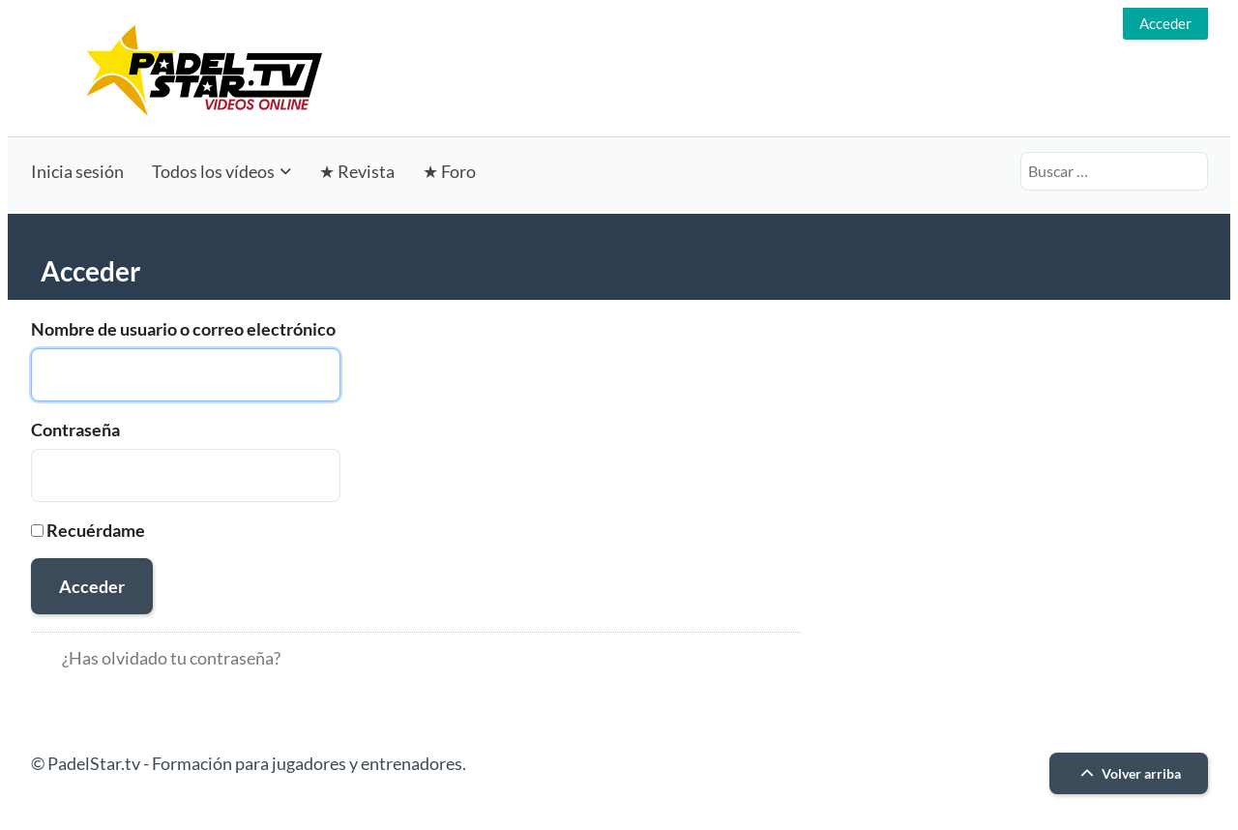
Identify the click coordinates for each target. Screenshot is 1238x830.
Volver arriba (1128, 773)
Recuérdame (95, 530)
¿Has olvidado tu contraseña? (171, 657)
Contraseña (75, 429)
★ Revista (357, 171)
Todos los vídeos (213, 171)
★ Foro (449, 171)
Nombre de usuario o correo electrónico (183, 329)
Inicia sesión (77, 171)
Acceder (1165, 23)
